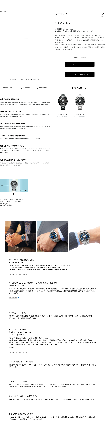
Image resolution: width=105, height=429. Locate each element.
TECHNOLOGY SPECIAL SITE (18, 275)
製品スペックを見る (80, 57)
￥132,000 (58, 29)
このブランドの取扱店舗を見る (80, 74)
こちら (6, 203)
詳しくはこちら (14, 298)
